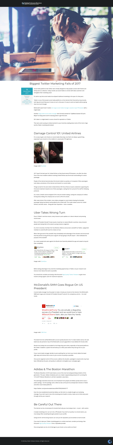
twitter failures (28, 103)
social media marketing (26, 101)
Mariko (27, 97)
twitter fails (25, 102)
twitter (30, 101)
